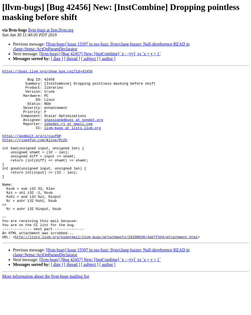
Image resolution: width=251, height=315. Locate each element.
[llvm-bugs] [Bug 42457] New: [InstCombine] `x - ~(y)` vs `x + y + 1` (100, 53)
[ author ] (107, 58)
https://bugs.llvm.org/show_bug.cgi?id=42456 (47, 72)
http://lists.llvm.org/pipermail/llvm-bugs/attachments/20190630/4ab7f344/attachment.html (106, 270)
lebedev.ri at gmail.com (68, 135)
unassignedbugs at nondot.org (73, 130)
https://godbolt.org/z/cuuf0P (31, 149)
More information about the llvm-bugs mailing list (45, 310)
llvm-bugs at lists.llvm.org (51, 30)
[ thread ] (72, 58)
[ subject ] (89, 58)
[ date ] (57, 58)
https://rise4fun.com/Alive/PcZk (34, 154)
